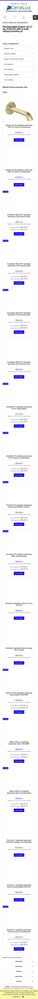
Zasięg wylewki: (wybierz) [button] (11, 74)
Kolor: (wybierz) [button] (8, 69)
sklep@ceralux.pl (13, 31)
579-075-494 (14, 29)
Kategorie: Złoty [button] (8, 48)
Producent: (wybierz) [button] (10, 54)
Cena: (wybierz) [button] (8, 80)
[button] (5, 17)
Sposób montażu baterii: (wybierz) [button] (14, 59)
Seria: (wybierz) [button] (8, 64)
